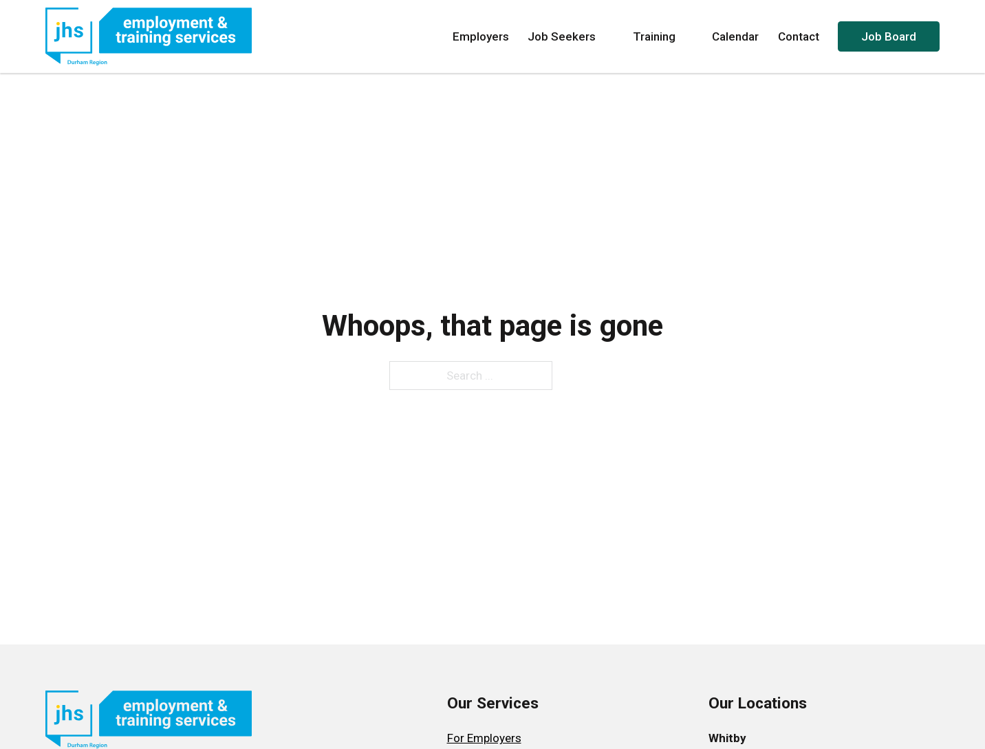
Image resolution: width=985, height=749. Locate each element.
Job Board (888, 36)
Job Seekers (571, 36)
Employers (481, 36)
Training (663, 36)
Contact (798, 36)
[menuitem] (493, 738)
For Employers (484, 738)
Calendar (735, 36)
